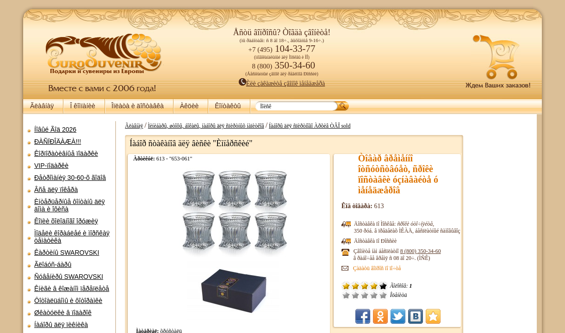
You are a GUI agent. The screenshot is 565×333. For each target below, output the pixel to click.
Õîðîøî (442, 295)
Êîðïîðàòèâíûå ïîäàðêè (66, 153)
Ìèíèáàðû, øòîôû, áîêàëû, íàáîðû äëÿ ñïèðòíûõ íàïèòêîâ (284, 126)
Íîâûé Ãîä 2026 (55, 129)
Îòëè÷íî (452, 295)
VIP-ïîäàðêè (51, 165)
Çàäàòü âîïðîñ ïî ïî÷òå (446, 268)
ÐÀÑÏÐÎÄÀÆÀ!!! (57, 141)
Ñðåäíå (433, 295)
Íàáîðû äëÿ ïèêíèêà (61, 324)
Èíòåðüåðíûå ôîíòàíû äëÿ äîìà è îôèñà (69, 205)
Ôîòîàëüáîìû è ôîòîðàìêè (68, 300)
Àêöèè (189, 106)
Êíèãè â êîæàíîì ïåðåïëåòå (71, 288)
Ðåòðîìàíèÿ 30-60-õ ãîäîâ (70, 177)
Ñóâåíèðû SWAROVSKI (68, 276)
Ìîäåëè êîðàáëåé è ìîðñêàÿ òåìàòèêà (72, 236)
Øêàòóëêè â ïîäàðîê (63, 312)
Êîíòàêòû (228, 106)
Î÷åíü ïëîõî (415, 295)
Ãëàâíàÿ (42, 106)
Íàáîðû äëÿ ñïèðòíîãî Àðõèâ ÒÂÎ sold (387, 126)
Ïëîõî (424, 295)
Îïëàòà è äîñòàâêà (138, 106)
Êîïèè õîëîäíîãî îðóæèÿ (66, 221)
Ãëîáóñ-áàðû (52, 264)
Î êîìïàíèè (82, 106)
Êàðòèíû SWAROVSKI (66, 252)
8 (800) (489, 251)
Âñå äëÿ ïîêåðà (56, 189)
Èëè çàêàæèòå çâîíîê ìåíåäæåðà (282, 83)
